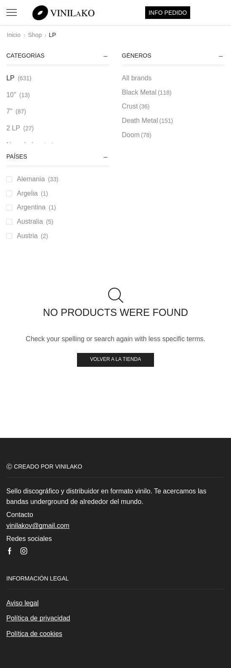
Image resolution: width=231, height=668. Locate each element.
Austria (27, 235)
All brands (137, 78)
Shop (35, 35)
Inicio (14, 35)
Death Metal (147, 121)
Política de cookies (34, 633)
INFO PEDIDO (168, 12)
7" (9, 111)
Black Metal (147, 92)
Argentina (31, 207)
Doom (136, 135)
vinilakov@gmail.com (37, 525)
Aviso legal (22, 603)
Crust (136, 106)
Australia (30, 221)
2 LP (13, 128)
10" (11, 94)
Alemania (31, 179)
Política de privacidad (38, 618)
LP (10, 78)
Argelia (27, 193)
